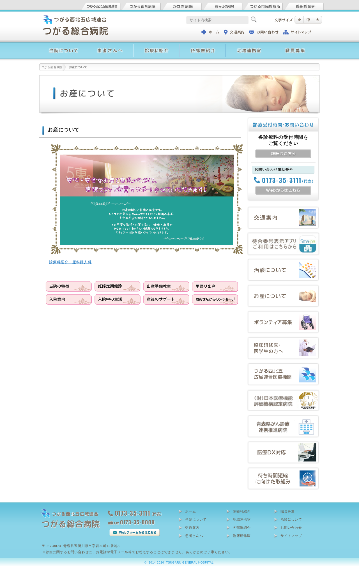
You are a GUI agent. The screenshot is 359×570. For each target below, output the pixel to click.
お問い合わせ (291, 527)
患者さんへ (194, 535)
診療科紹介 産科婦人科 (70, 262)
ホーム (190, 511)
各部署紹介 (242, 527)
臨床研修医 (242, 535)
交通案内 (192, 527)
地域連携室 (242, 519)
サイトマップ (291, 535)
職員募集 (287, 511)
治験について (291, 519)
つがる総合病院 (52, 67)
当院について (196, 519)
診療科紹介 (242, 511)
